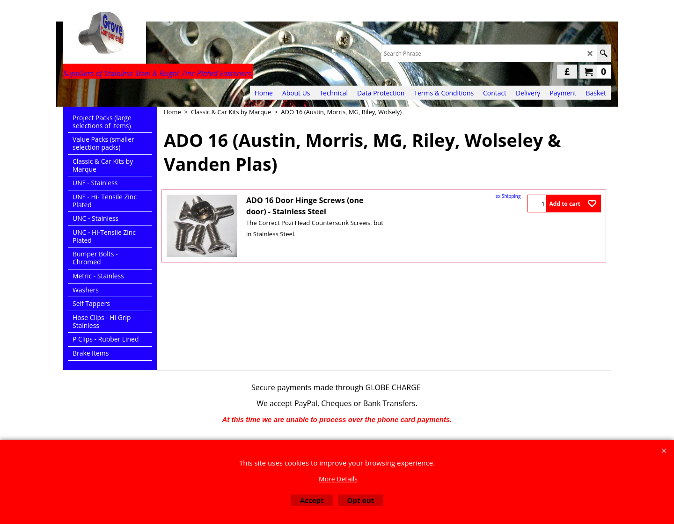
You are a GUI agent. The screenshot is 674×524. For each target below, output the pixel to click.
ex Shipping (508, 196)
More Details (338, 478)
